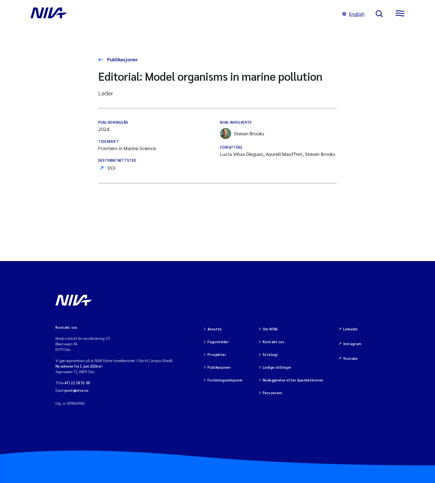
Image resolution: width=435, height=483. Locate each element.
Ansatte (215, 329)
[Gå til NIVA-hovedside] (181, 13)
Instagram (352, 343)
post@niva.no (77, 390)
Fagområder (218, 341)
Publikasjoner (122, 59)
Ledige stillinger (277, 367)
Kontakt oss (273, 341)
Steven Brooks (242, 133)
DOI (111, 168)
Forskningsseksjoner (225, 380)
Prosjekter (217, 354)
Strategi (270, 354)
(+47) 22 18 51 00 (75, 382)
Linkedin (350, 329)
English (353, 14)
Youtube (350, 358)
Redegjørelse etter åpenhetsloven (293, 380)
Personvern (272, 392)
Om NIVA (270, 329)
